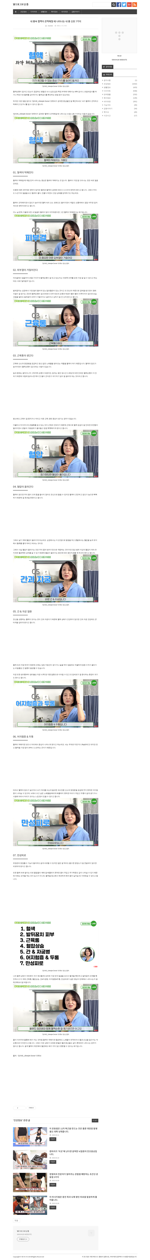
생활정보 (44, 12)
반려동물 (107, 94)
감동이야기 (76, 12)
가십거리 (107, 105)
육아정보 (54, 12)
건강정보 (23, 12)
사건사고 (107, 116)
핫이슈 (106, 112)
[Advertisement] (55, 397)
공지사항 (107, 80)
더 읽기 (53, 1139)
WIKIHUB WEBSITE (24, 1234)
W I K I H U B (20, 4)
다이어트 (34, 12)
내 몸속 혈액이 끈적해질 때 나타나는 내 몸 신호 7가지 (55, 21)
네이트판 (64, 12)
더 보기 (95, 1120)
